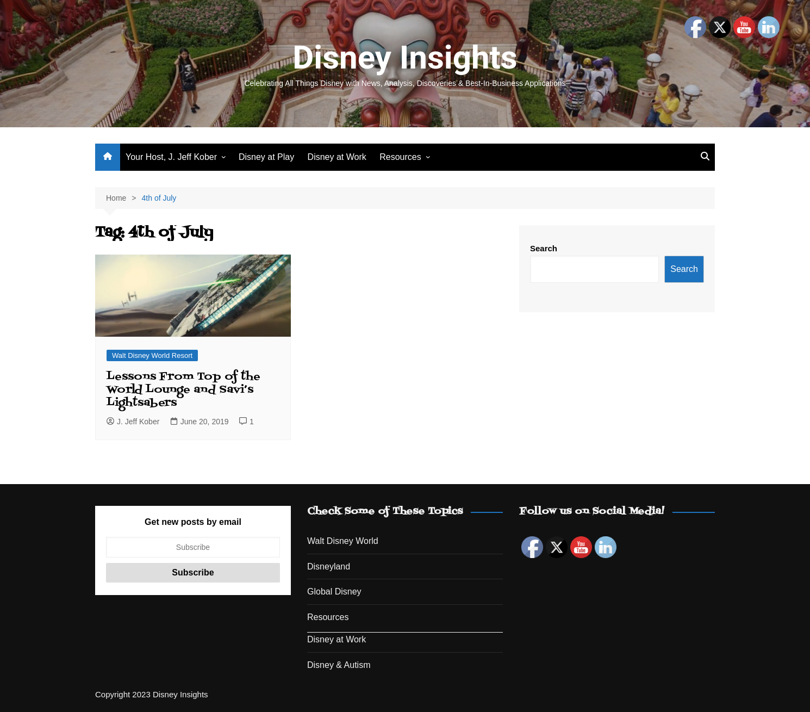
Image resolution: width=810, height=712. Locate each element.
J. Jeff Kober (133, 421)
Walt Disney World (342, 541)
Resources (400, 157)
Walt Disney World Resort (152, 355)
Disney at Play (266, 157)
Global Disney (334, 591)
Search (543, 248)
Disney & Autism (338, 665)
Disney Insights (404, 57)
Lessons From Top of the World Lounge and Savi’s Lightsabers (183, 390)
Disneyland (328, 566)
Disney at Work (337, 157)
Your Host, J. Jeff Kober (171, 157)
